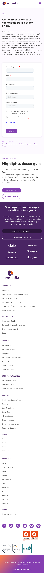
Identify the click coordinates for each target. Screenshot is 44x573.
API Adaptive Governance (12, 358)
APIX (4, 463)
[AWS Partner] (7, 548)
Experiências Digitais (9, 298)
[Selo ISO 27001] (27, 535)
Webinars (5, 487)
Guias (4, 483)
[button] (40, 3)
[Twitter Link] (18, 526)
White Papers (7, 479)
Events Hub (6, 362)
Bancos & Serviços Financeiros (13, 325)
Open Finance (7, 366)
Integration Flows (8, 384)
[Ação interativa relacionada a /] (3, 142)
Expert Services (8, 420)
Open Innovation (8, 310)
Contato (5, 443)
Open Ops (6, 412)
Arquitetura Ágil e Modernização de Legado (18, 306)
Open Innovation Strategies (12, 388)
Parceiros (5, 451)
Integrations (6, 354)
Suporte (5, 404)
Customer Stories (8, 467)
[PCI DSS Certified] (27, 548)
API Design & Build (9, 380)
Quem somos (7, 439)
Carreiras (5, 447)
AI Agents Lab (7, 416)
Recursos (11, 142)
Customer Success (9, 428)
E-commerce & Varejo (10, 329)
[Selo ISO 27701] (34, 535)
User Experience (8, 408)
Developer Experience (10, 424)
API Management (9, 350)
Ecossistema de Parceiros (11, 302)
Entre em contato (9, 514)
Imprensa (5, 503)
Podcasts (5, 495)
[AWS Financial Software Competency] (16, 548)
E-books (5, 475)
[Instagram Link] (11, 526)
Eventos (5, 499)
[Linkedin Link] (25, 526)
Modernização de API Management (15, 400)
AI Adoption (6, 290)
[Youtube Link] (31, 526)
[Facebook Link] (4, 526)
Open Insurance (8, 370)
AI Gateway (6, 346)
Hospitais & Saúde (9, 321)
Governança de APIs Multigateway (15, 294)
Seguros (5, 333)
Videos (4, 491)
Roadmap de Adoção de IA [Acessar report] (22, 569)
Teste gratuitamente (22, 237)
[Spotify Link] (38, 526)
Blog (4, 471)
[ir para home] (10, 3)
